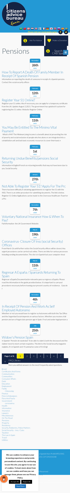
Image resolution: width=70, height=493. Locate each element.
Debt (4, 381)
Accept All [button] (15, 482)
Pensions (5, 420)
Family (4, 389)
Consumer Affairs (9, 379)
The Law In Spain (8, 435)
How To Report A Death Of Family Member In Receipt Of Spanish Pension (32, 74)
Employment (7, 386)
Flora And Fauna (8, 398)
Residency (6, 425)
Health (4, 406)
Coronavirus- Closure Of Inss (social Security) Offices (32, 243)
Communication (8, 374)
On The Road (7, 418)
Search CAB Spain (58, 52)
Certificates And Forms (11, 371)
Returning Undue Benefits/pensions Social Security (30, 160)
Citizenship (9, 391)
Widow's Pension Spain (17, 337)
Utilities (5, 440)
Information (6, 408)
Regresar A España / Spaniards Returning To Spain (31, 274)
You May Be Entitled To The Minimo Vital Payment (29, 129)
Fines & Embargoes (9, 396)
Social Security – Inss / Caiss (13, 430)
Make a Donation (59, 40)
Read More (20, 486)
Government (7, 401)
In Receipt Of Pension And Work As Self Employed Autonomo (28, 308)
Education (6, 384)
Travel (4, 437)
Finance (5, 393)
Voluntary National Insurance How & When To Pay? (33, 218)
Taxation (5, 433)
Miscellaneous (7, 415)
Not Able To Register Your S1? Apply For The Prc (34, 186)
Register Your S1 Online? (18, 100)
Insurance (6, 411)
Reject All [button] (26, 482)
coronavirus (9, 403)
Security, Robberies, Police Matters (16, 428)
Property (5, 423)
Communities (7, 376)
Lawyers (5, 413)
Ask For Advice (35, 40)
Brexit (4, 369)
